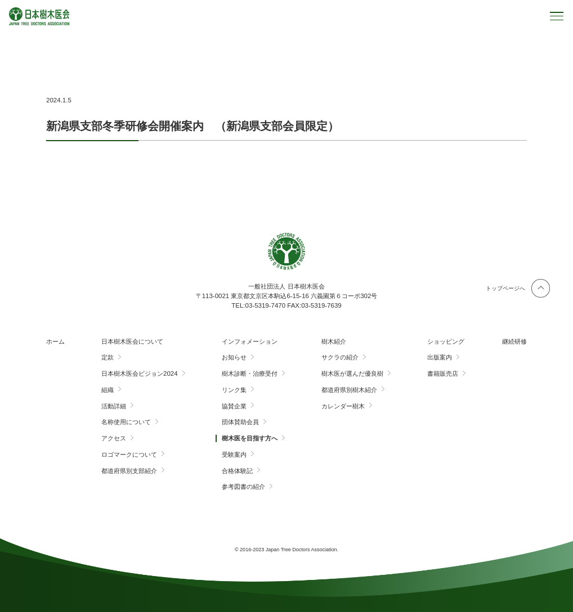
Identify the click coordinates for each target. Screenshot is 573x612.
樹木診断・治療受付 (249, 373)
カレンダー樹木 (343, 406)
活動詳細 (113, 406)
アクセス (113, 438)
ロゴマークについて (129, 454)
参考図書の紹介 (243, 486)
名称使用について (126, 421)
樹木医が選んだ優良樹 (352, 373)
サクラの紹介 (340, 357)
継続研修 (514, 341)
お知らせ (234, 357)
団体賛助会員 (240, 421)
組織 (107, 389)
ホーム (55, 341)
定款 (107, 357)
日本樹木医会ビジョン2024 (139, 373)
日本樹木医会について (132, 341)
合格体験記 (237, 470)
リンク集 (234, 389)
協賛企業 (234, 406)
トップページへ (505, 288)
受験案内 (234, 454)
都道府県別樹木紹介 (349, 389)
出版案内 (439, 357)
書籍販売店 (442, 373)
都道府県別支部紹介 (129, 470)
